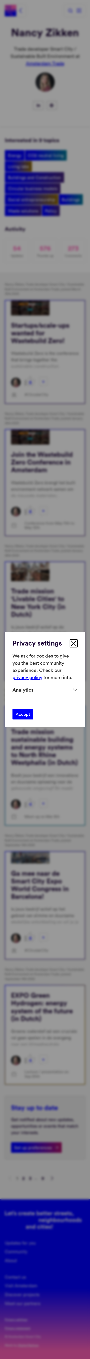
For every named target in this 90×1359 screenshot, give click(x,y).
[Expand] (45, 690)
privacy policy (27, 677)
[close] (74, 643)
